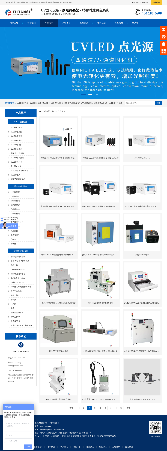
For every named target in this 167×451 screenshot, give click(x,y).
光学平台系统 (16, 291)
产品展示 (49, 23)
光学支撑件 (15, 317)
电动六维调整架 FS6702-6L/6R (142, 399)
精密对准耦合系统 (21, 251)
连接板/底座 (15, 321)
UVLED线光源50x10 (142, 158)
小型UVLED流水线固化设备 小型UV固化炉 (100, 351)
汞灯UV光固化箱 (142, 255)
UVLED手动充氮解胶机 (58, 351)
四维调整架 (15, 205)
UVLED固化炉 (74, 103)
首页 (54, 111)
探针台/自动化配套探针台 (21, 287)
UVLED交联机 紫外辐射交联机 (58, 399)
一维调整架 (15, 192)
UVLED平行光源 (115, 103)
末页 (129, 408)
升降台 (13, 239)
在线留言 (119, 23)
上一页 (81, 408)
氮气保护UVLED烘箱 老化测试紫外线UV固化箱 (101, 255)
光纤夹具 (14, 265)
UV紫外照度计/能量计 (19, 170)
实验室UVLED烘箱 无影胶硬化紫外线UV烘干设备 (60, 255)
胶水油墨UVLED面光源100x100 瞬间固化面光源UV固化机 (64, 206)
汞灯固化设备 (16, 166)
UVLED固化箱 (61, 103)
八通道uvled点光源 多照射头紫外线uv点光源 (100, 158)
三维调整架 (15, 201)
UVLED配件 (15, 175)
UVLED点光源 (22, 103)
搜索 (158, 103)
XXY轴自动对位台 (18, 269)
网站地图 (156, 2)
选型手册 (66, 23)
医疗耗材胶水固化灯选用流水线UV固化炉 (58, 303)
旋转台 (13, 244)
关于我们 (135, 2)
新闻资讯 (84, 23)
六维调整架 (15, 214)
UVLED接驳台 (16, 162)
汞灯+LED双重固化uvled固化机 (100, 303)
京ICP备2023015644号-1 (107, 436)
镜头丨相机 (15, 295)
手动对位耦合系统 (18, 257)
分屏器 (13, 304)
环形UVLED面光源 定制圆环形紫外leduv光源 (100, 206)
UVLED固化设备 (21, 122)
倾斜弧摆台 (15, 235)
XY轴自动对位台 (17, 282)
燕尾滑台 (14, 231)
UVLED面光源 (48, 103)
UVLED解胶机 (87, 103)
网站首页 (14, 23)
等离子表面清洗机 (18, 179)
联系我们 (145, 2)
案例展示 (101, 23)
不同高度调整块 (17, 312)
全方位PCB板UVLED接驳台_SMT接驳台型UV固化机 (145, 351)
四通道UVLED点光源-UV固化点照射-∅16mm (58, 158)
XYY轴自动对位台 (18, 274)
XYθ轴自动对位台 (18, 278)
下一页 (119, 408)
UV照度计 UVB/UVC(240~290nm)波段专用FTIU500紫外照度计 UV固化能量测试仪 (115, 399)
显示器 (13, 300)
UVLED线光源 (35, 103)
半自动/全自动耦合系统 (20, 261)
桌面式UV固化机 (100, 103)
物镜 (12, 308)
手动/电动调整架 (21, 186)
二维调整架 (15, 196)
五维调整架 (15, 209)
